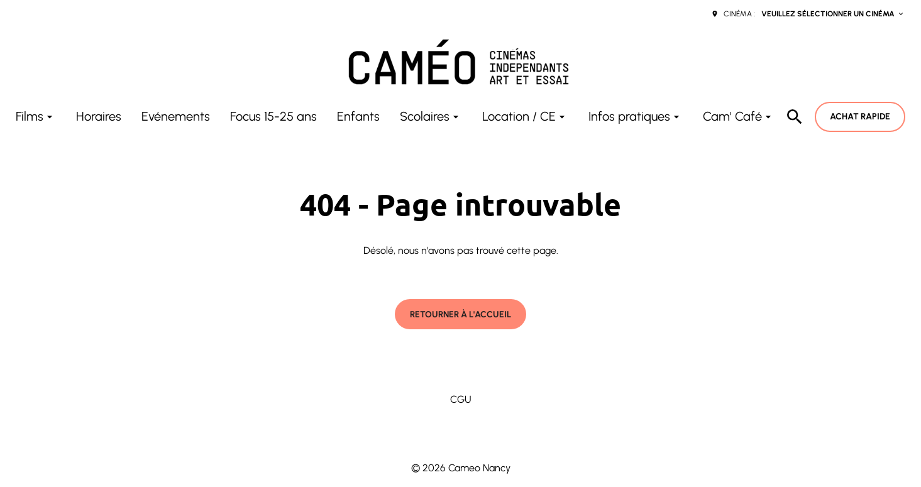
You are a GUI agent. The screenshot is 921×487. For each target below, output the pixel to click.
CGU (461, 399)
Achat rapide (860, 116)
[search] (795, 117)
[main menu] (395, 116)
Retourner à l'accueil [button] (460, 314)
